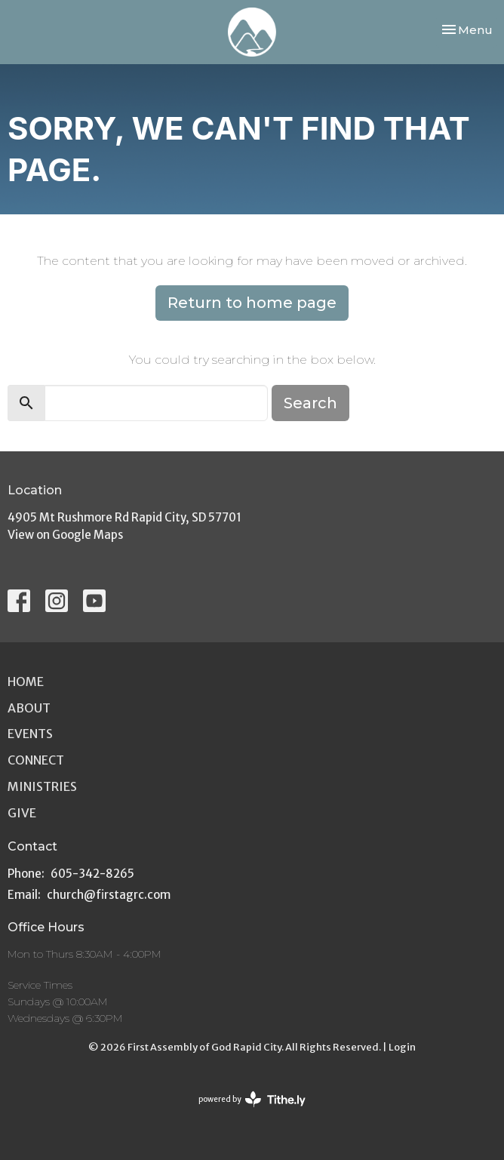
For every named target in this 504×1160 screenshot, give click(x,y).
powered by (252, 1099)
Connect (36, 760)
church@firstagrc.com (109, 895)
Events (30, 733)
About (29, 707)
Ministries (42, 786)
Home (26, 681)
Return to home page (252, 303)
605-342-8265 (92, 873)
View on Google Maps (65, 535)
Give (22, 812)
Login (402, 1047)
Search (310, 403)
